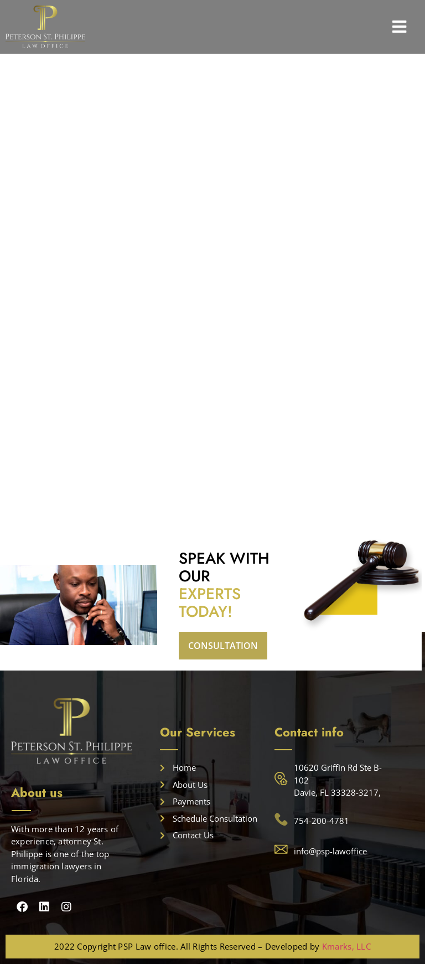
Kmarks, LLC (346, 946)
